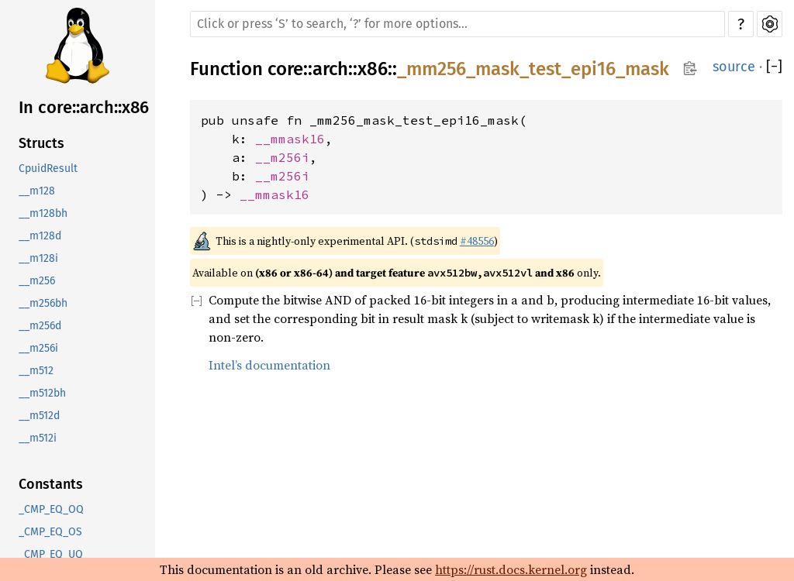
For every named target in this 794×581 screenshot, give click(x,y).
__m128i (38, 258)
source (734, 66)
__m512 (36, 370)
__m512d (39, 415)
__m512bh (42, 393)
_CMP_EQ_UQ (51, 554)
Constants (51, 484)
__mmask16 (290, 138)
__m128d (40, 235)
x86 (372, 69)
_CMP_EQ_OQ (51, 509)
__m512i (38, 438)
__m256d (40, 325)
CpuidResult (48, 168)
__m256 (37, 280)
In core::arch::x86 (84, 107)
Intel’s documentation (269, 364)
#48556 (477, 241)
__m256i (38, 348)
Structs (41, 143)
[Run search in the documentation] (457, 24)
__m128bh (43, 213)
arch (330, 69)
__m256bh (43, 303)
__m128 (37, 191)
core (285, 69)
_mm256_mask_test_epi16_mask (533, 69)
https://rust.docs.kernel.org (511, 569)
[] (774, 67)
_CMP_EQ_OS (50, 531)
